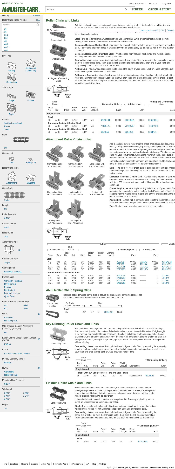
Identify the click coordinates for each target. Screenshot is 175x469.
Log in (167, 3)
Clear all (36, 16)
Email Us (153, 3)
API (87, 464)
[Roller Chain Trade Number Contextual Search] (21, 24)
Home (4, 464)
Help (94, 464)
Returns (24, 464)
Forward (170, 30)
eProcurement (77, 464)
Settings (102, 464)
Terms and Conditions (149, 467)
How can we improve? (149, 30)
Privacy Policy (168, 467)
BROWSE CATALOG (13, 3)
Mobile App (45, 464)
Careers (34, 464)
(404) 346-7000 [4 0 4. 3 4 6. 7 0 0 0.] (137, 3)
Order (138, 9)
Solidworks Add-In (60, 464)
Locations (14, 464)
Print (162, 30)
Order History (159, 9)
